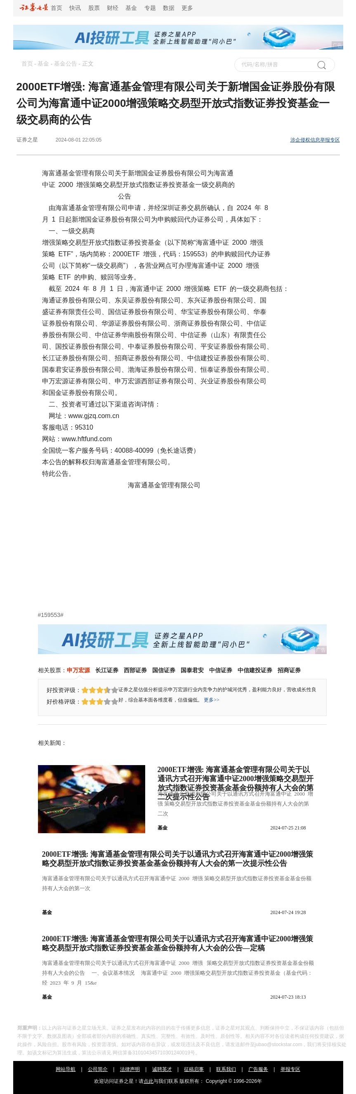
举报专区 (290, 1069)
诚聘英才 (162, 1069)
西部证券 (135, 670)
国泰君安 (192, 670)
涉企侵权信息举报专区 (315, 140)
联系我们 (226, 1069)
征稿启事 (194, 1069)
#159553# (51, 615)
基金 (131, 8)
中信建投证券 (255, 670)
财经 (112, 8)
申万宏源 (78, 670)
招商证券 (289, 670)
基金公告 (65, 64)
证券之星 (27, 140)
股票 (94, 8)
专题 (150, 8)
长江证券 (106, 670)
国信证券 (163, 670)
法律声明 (130, 1069)
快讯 (75, 8)
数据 (168, 8)
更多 (187, 8)
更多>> (211, 700)
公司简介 (98, 1069)
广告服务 (258, 1069)
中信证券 (220, 670)
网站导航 (65, 1069)
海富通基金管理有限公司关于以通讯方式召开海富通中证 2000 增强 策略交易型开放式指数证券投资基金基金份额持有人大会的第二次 (235, 804)
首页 (41, 8)
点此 (148, 1081)
